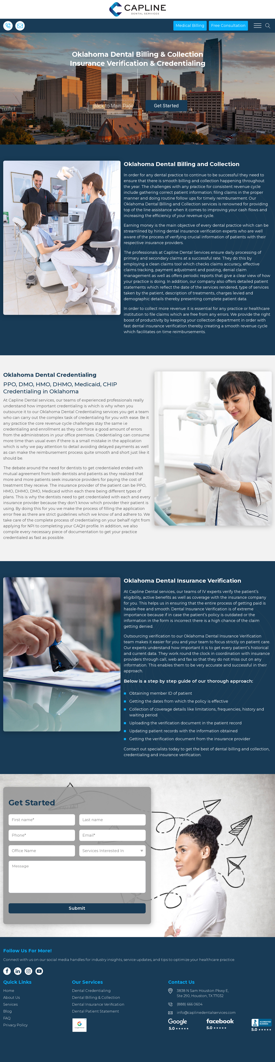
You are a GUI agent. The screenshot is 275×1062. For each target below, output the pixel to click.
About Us (11, 998)
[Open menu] (257, 25)
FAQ (7, 1018)
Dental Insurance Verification (98, 1004)
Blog (7, 1011)
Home (8, 991)
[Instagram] (28, 971)
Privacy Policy (15, 1025)
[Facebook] (7, 971)
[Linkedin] (17, 971)
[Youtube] (39, 971)
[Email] (20, 26)
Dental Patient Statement (95, 1011)
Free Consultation (228, 25)
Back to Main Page (113, 106)
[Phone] (8, 26)
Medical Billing (190, 25)
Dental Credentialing (91, 991)
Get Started (166, 105)
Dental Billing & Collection (96, 998)
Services (10, 1004)
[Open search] (268, 26)
